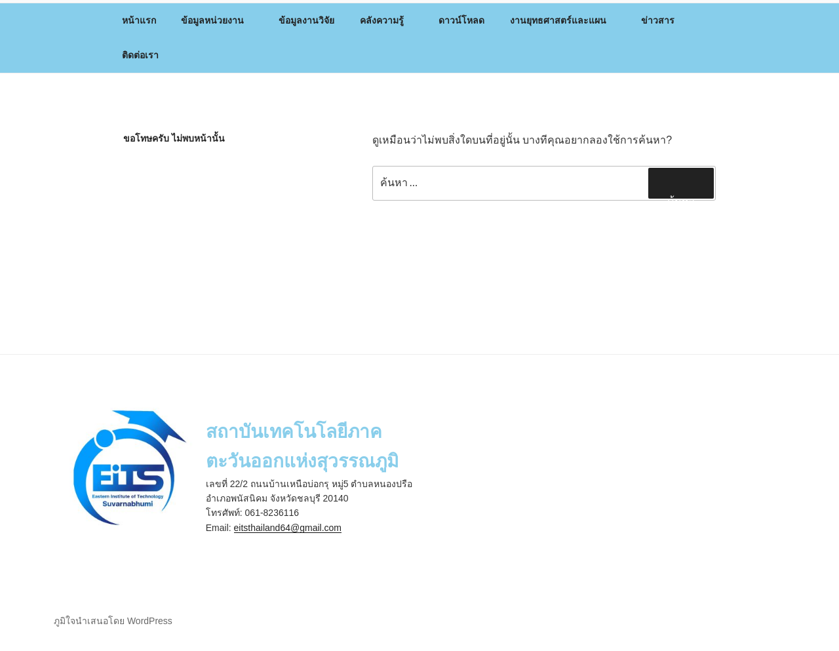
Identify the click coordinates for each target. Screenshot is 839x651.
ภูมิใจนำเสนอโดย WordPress (113, 621)
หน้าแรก (139, 20)
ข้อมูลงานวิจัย (306, 20)
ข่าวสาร (664, 20)
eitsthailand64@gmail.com (287, 528)
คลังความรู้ (388, 20)
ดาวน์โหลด (461, 20)
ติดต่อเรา (140, 55)
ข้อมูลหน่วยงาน (218, 20)
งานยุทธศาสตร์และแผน (564, 20)
